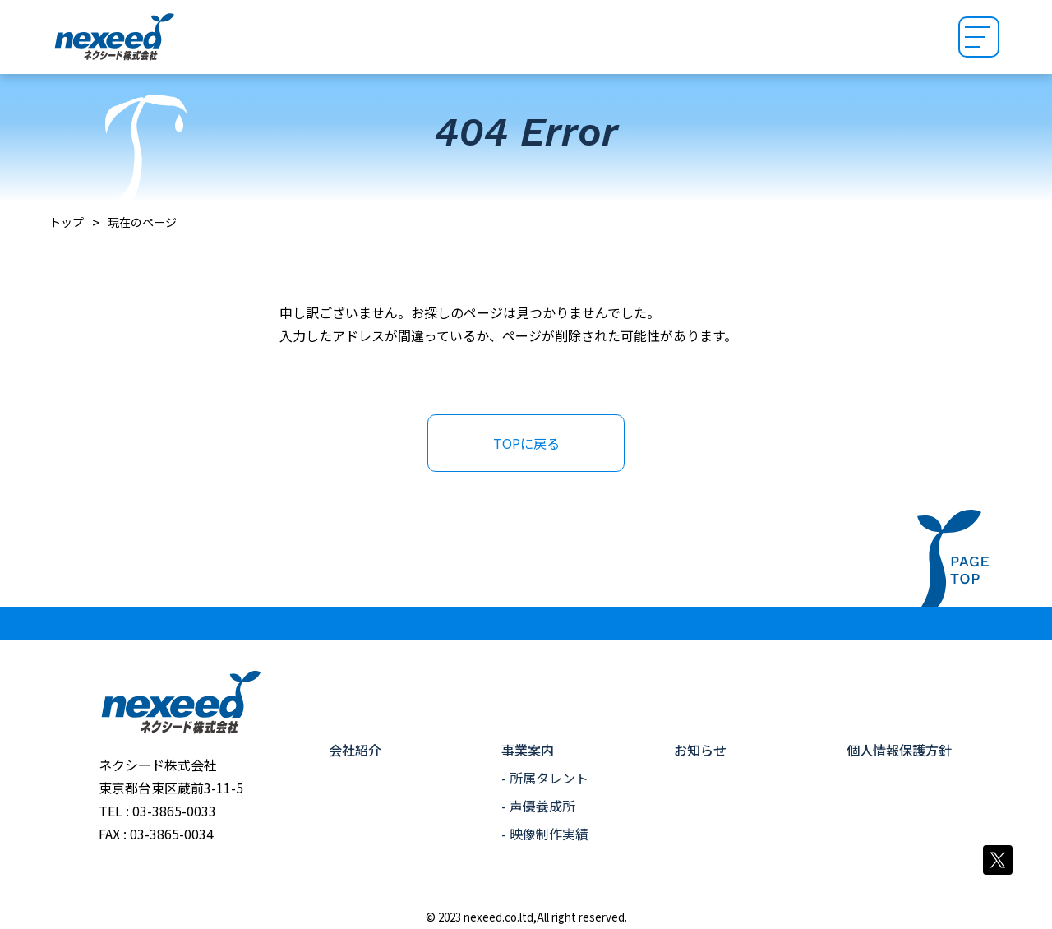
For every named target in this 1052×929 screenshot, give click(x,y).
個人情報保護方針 (899, 750)
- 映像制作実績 (544, 833)
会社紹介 (355, 750)
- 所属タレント (544, 778)
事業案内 (527, 750)
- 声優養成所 (538, 806)
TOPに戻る (526, 443)
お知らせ (700, 750)
